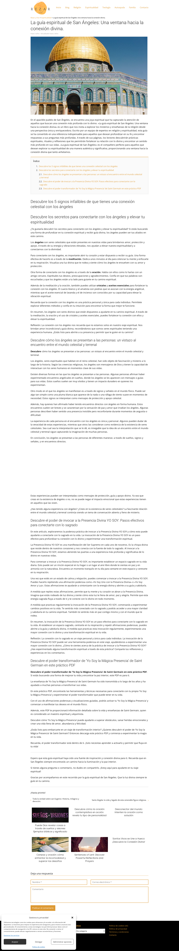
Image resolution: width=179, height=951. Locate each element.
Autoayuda (120, 7)
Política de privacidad (118, 929)
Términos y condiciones (119, 932)
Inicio (58, 7)
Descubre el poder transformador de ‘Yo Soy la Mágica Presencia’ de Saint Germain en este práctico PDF (92, 188)
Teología (106, 7)
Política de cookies (38, 947)
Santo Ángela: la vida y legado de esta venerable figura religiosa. (119, 800)
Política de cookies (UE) (118, 926)
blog (67, 7)
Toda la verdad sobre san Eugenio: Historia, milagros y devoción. (56, 800)
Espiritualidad (91, 7)
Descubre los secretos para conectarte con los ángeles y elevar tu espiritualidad (76, 170)
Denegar (38, 942)
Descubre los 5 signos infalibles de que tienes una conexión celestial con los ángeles (78, 166)
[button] (72, 917)
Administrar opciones (62, 942)
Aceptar (15, 942)
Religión (77, 7)
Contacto (144, 7)
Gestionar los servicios (11, 935)
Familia (132, 7)
